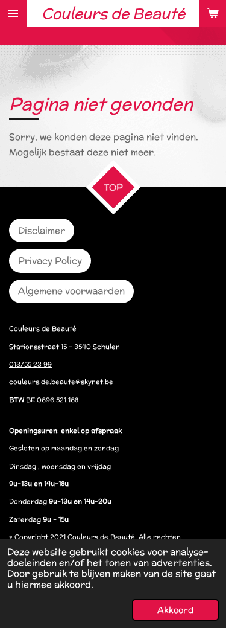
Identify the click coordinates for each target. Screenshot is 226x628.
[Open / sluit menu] (13, 13)
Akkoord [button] (175, 610)
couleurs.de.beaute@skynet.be (61, 381)
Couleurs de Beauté (43, 328)
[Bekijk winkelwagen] (212, 13)
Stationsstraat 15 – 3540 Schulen (64, 346)
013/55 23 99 (30, 364)
